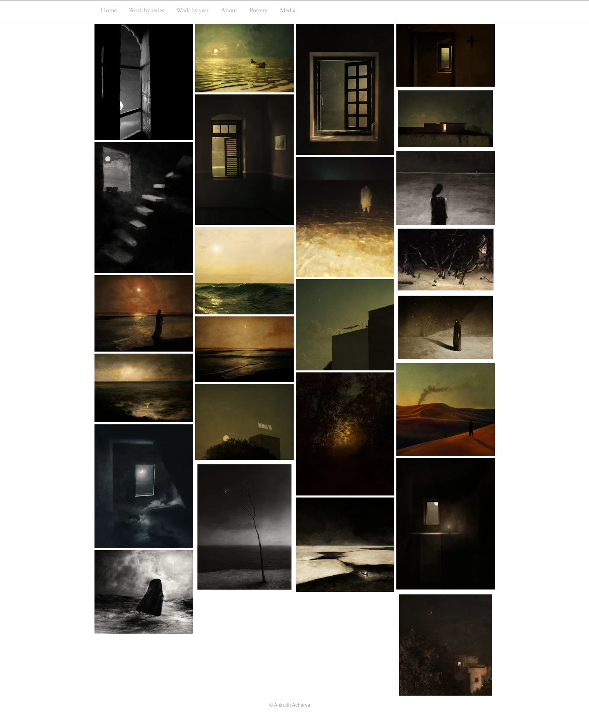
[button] (146, 10)
